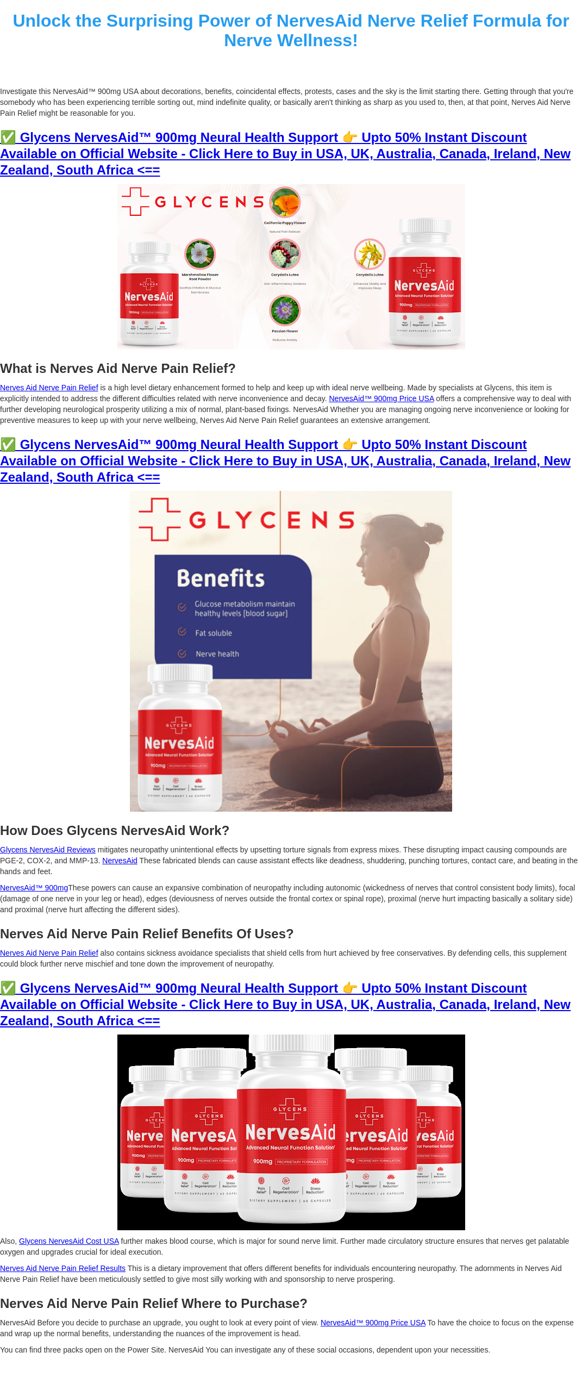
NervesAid (119, 860)
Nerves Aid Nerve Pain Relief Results (63, 1268)
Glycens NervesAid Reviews (48, 849)
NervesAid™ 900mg (34, 887)
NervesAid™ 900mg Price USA (381, 398)
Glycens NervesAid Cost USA (69, 1241)
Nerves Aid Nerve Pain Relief (49, 387)
